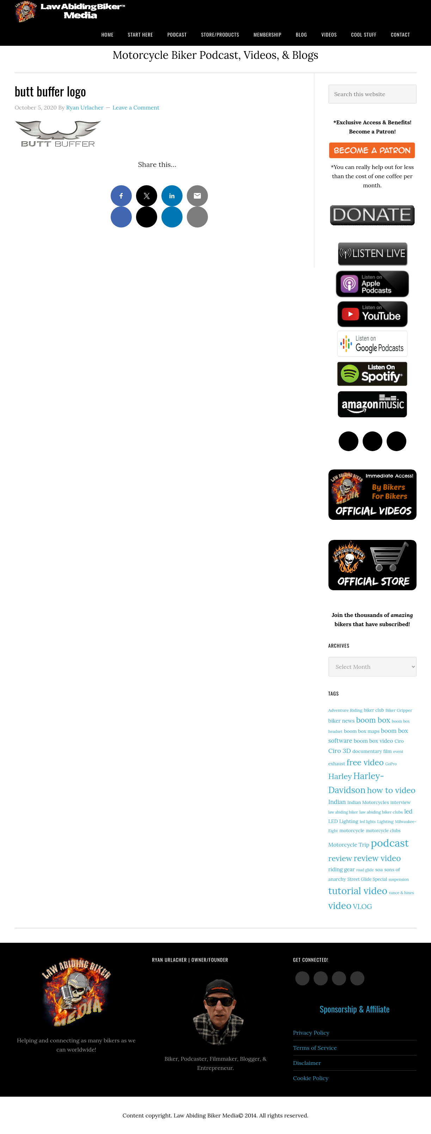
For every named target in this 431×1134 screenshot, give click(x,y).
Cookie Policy (311, 1078)
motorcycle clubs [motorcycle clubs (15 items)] (383, 830)
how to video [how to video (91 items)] (391, 790)
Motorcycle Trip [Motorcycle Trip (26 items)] (348, 844)
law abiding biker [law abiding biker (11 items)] (343, 812)
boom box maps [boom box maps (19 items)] (362, 731)
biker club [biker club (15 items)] (374, 710)
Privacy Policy (311, 1032)
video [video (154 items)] (340, 905)
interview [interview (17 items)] (400, 802)
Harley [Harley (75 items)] (340, 776)
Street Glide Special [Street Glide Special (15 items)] (367, 879)
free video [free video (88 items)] (365, 762)
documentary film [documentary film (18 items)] (372, 751)
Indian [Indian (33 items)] (337, 802)
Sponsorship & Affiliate (354, 1008)
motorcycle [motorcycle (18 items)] (351, 830)
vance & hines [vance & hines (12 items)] (401, 892)
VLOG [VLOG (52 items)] (362, 906)
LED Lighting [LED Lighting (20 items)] (343, 821)
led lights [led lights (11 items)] (368, 821)
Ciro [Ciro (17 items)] (399, 741)
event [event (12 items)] (398, 751)
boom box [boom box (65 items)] (373, 720)
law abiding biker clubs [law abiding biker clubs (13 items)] (381, 812)
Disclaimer (307, 1062)
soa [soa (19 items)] (379, 869)
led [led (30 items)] (408, 811)
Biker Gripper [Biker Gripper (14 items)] (399, 710)
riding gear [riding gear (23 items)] (341, 869)
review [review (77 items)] (340, 858)
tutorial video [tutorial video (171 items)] (358, 891)
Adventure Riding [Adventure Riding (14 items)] (345, 710)
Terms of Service (315, 1047)
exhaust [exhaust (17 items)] (336, 764)
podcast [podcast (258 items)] (390, 842)
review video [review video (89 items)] (377, 858)
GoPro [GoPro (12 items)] (391, 763)
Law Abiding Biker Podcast (71, 11)
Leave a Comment (135, 107)
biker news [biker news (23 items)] (341, 720)
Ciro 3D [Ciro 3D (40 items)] (339, 751)
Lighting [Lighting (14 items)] (385, 821)
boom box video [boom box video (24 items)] (373, 740)
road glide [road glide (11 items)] (365, 869)
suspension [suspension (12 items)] (398, 879)
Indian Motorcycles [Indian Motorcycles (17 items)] (368, 802)
